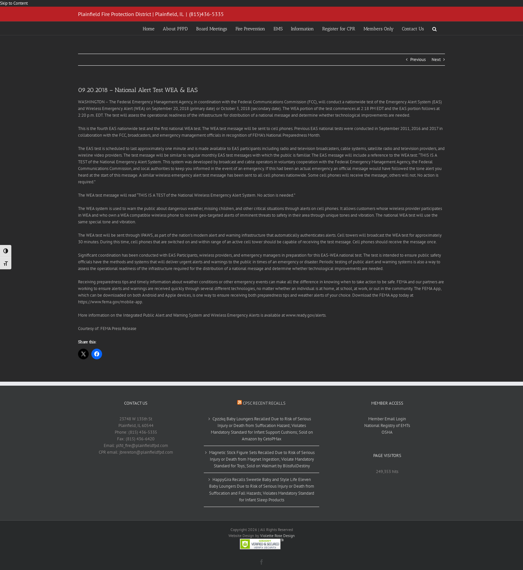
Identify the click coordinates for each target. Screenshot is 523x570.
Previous (418, 59)
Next (436, 59)
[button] (434, 28)
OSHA (387, 432)
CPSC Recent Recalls (264, 403)
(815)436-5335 (206, 14)
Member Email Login (387, 419)
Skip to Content (14, 3)
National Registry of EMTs (387, 425)
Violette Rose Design (277, 535)
